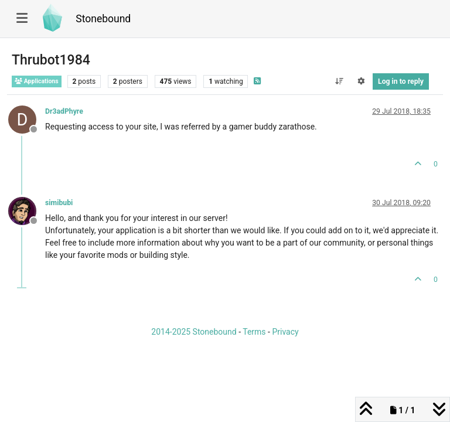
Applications (37, 81)
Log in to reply (401, 81)
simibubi (59, 203)
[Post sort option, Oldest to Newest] (339, 81)
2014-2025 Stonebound (193, 331)
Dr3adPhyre (64, 111)
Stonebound (103, 19)
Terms (254, 331)
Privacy (285, 331)
